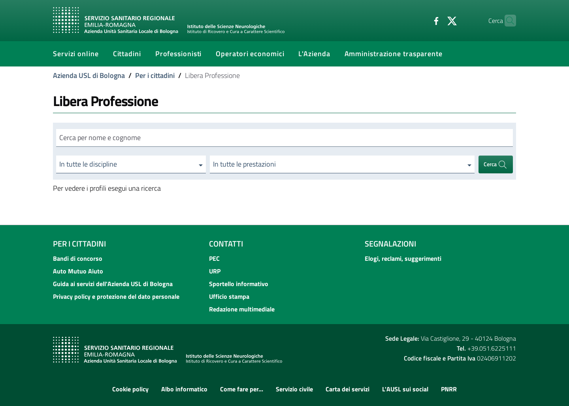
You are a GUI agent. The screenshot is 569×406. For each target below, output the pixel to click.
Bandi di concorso (77, 258)
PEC (214, 258)
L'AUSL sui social (405, 389)
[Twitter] (437, 20)
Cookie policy (130, 389)
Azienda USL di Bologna (89, 75)
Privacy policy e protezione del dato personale (116, 296)
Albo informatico (184, 389)
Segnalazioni (390, 243)
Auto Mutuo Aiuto (78, 271)
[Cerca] (506, 20)
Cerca (495, 164)
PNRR (449, 389)
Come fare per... (241, 389)
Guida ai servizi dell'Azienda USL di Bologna (113, 283)
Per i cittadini (155, 75)
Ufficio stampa (229, 296)
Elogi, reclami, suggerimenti (403, 258)
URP (214, 271)
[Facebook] (421, 20)
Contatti (226, 243)
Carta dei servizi (347, 389)
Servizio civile (294, 389)
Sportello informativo (238, 283)
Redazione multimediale (242, 309)
